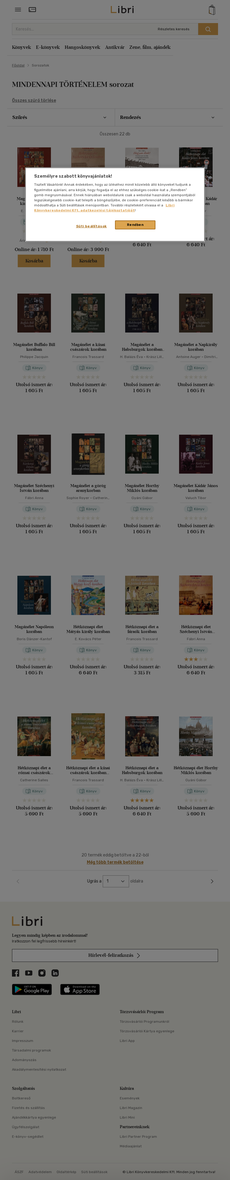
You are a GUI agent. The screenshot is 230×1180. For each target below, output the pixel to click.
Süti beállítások (91, 226)
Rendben (135, 225)
